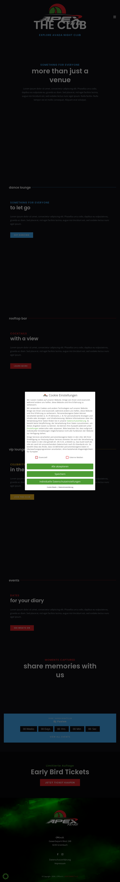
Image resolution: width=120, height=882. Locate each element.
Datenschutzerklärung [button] (66, 487)
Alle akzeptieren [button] (60, 466)
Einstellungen (33, 428)
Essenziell (41, 457)
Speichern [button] (60, 474)
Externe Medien (74, 457)
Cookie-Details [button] (52, 487)
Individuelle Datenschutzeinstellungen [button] (60, 481)
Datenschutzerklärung (76, 421)
